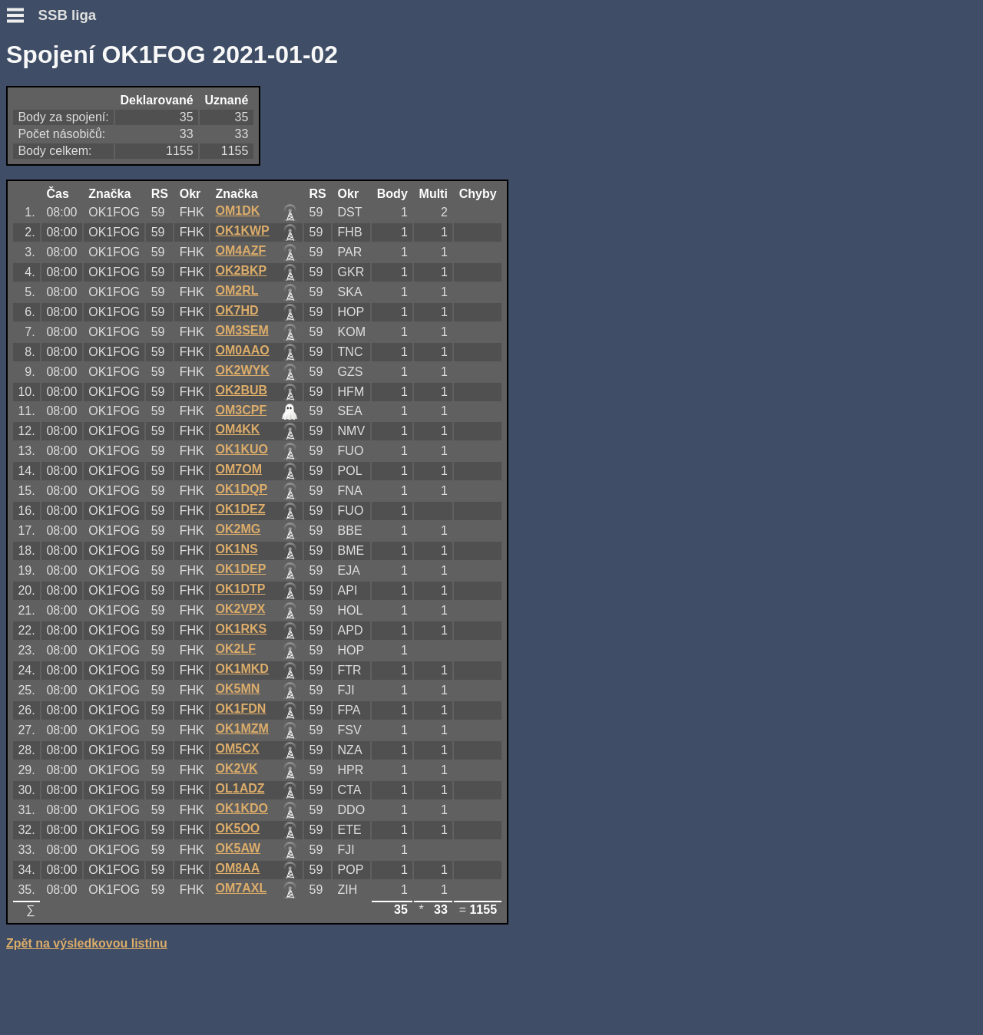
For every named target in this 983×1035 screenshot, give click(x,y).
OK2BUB (242, 390)
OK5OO (238, 828)
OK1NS (237, 548)
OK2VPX (241, 608)
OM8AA (238, 868)
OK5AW (238, 848)
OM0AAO (243, 350)
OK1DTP (241, 588)
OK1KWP (243, 230)
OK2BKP (241, 270)
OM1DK (238, 210)
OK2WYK (243, 370)
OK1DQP (242, 489)
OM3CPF (241, 410)
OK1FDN (241, 708)
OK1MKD (242, 668)
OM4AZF (241, 250)
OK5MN (238, 688)
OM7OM (239, 469)
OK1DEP (241, 568)
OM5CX (238, 748)
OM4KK (238, 429)
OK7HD (237, 310)
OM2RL (237, 290)
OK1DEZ (241, 509)
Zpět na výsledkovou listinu (86, 943)
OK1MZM (242, 728)
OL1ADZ (240, 788)
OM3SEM (242, 330)
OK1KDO (242, 808)
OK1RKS (241, 628)
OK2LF (236, 648)
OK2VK (237, 768)
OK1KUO (242, 449)
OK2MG (238, 529)
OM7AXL (241, 888)
